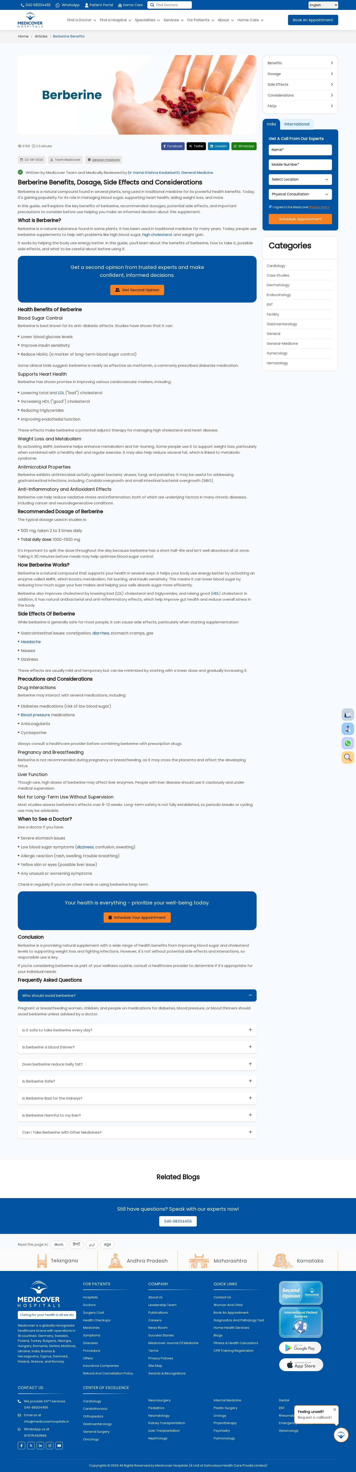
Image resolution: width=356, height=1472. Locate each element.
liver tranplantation (164, 1430)
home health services (231, 1327)
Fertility (273, 314)
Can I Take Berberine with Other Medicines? (62, 1132)
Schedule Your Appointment (137, 917)
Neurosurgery (159, 1400)
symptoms (91, 1335)
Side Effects (278, 84)
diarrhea (100, 633)
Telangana (57, 1260)
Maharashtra (218, 1260)
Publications (158, 1312)
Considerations (281, 95)
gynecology (288, 1430)
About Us (155, 1297)
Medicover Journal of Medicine (173, 1343)
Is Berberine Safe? (38, 1081)
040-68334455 (178, 1221)
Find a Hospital (115, 19)
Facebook (173, 146)
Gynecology (277, 353)
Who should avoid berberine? (49, 995)
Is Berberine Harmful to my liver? (51, 1115)
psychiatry (222, 1430)
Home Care (130, 4)
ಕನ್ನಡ (107, 1244)
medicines (91, 1327)
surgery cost (93, 1312)
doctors (89, 1305)
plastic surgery (225, 1408)
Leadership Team (162, 1305)
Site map (155, 1365)
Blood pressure (35, 715)
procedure (91, 1350)
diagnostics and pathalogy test (239, 1320)
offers (88, 1358)
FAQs (272, 105)
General (273, 333)
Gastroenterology (282, 324)
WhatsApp (68, 4)
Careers (155, 1320)
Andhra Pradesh (138, 1260)
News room (158, 1327)
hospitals (90, 1297)
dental (284, 1400)
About (226, 19)
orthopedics (93, 1416)
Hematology (277, 363)
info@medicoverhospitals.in (46, 1421)
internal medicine (227, 1400)
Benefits (275, 63)
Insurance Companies (101, 1365)
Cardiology (276, 265)
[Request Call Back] (341, 1435)
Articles (41, 36)
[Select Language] (323, 5)
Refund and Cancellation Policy (108, 1373)
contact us (222, 1297)
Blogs (218, 1335)
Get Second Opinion (137, 289)
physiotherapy (225, 1423)
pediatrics (156, 1408)
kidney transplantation (166, 1423)
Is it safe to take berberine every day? (57, 1030)
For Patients (200, 19)
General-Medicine (282, 343)
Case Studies (278, 275)
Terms (153, 1350)
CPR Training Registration (234, 1350)
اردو (92, 1244)
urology (220, 1415)
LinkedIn (218, 146)
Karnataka (298, 1260)
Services (174, 19)
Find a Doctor (81, 19)
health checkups (97, 1320)
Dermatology (278, 285)
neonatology (158, 1415)
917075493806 (35, 1435)
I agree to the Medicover (299, 207)
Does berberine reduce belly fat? (52, 1064)
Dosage (274, 73)
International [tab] (297, 124)
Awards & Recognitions (167, 1373)
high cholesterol (157, 234)
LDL (61, 393)
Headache (31, 642)
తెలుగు (59, 1244)
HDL (216, 593)
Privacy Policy (319, 207)
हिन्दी (76, 1244)
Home (23, 36)
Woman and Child (228, 1305)
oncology (91, 1439)
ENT (270, 304)
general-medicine (106, 160)
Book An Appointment (313, 19)
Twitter (196, 146)
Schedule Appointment (300, 219)
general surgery (96, 1431)
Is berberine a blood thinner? (48, 1047)
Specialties (147, 19)
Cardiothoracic (95, 1408)
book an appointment (231, 1312)
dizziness (85, 847)
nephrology (157, 1438)
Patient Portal (99, 4)
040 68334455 (35, 4)
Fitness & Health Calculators (236, 1343)
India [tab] (271, 124)
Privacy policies (160, 1358)
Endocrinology (279, 294)
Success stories (161, 1335)
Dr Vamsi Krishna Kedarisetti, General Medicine (170, 172)
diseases (90, 1343)
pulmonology (224, 1438)
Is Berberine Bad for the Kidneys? (52, 1098)
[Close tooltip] (333, 1408)
